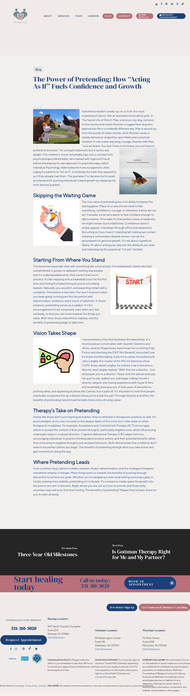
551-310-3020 (23, 628)
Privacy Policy (31, 686)
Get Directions (56, 637)
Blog (38, 69)
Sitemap (42, 686)
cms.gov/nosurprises (105, 676)
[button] (150, 583)
